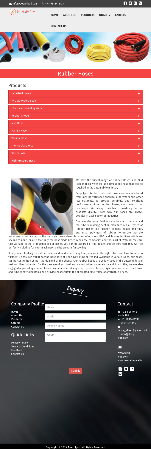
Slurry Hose (18, 153)
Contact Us (17, 326)
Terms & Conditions (22, 346)
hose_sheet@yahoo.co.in (133, 330)
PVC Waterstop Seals (24, 100)
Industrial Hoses (21, 93)
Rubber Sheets (20, 115)
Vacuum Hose (19, 138)
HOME (54, 15)
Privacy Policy (19, 342)
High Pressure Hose (23, 160)
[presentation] (73, 352)
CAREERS (120, 15)
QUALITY (104, 15)
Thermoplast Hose (22, 145)
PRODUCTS (87, 15)
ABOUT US (69, 15)
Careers (16, 323)
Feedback (17, 350)
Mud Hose (17, 123)
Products (16, 319)
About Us (16, 315)
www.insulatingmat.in (130, 360)
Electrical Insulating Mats (26, 108)
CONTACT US (58, 26)
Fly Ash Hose (19, 130)
